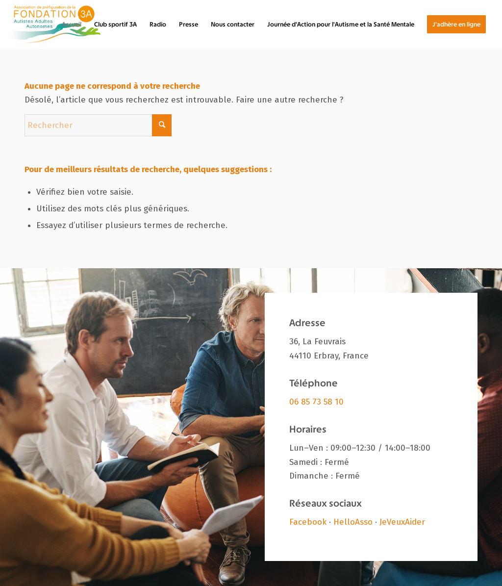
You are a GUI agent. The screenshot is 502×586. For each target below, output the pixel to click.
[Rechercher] (98, 125)
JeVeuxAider (402, 522)
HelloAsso (353, 522)
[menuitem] (71, 24)
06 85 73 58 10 (316, 402)
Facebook (307, 522)
